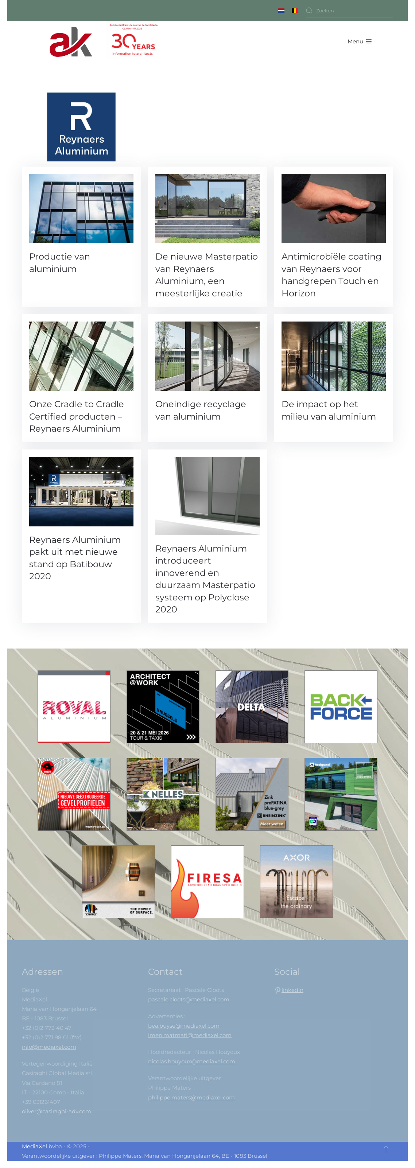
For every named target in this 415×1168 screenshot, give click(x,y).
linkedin (292, 989)
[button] (360, 41)
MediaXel (34, 1146)
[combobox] (349, 10)
